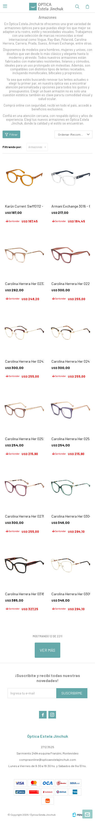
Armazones (35, 147)
